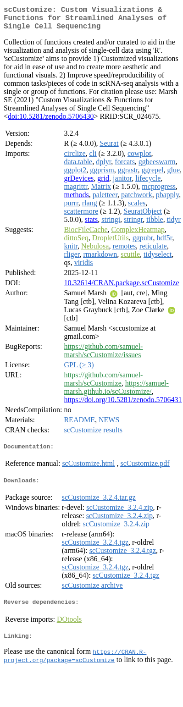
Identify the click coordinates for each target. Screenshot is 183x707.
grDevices (79, 184)
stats (91, 225)
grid (103, 184)
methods (76, 200)
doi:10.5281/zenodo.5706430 (51, 122)
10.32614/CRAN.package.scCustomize (121, 288)
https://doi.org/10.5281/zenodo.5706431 (123, 405)
